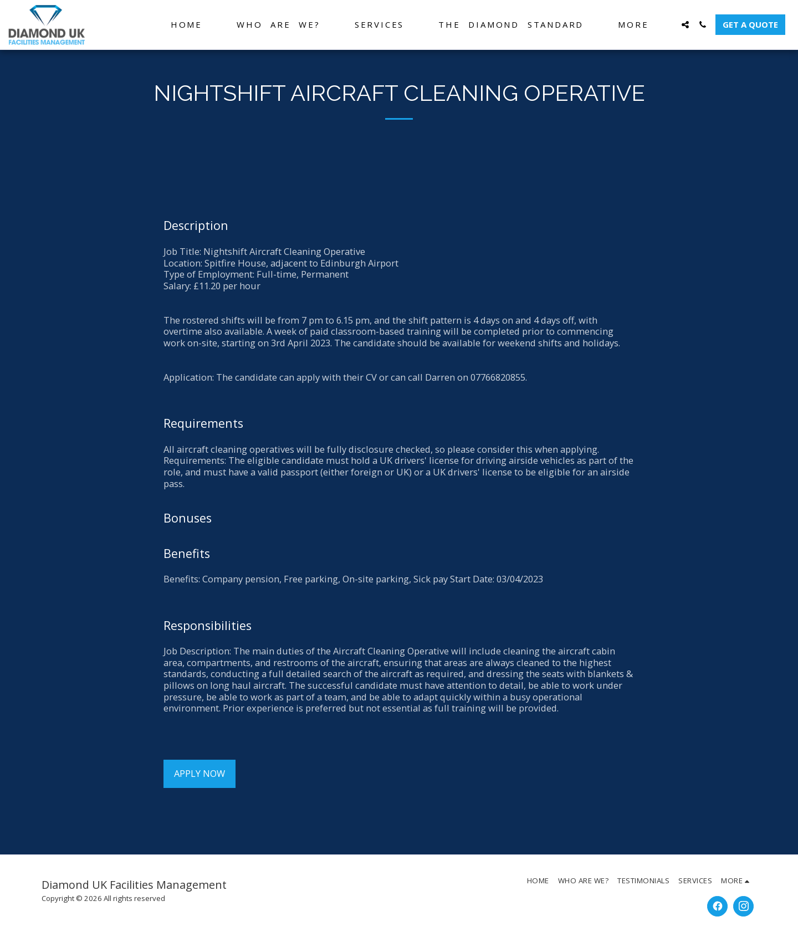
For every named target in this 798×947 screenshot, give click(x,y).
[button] (685, 25)
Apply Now (199, 773)
